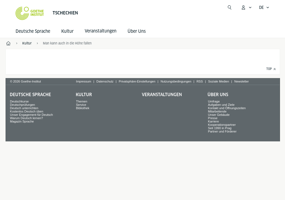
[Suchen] (229, 7)
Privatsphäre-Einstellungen (137, 81)
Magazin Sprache (22, 121)
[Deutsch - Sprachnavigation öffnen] (264, 7)
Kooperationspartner (222, 124)
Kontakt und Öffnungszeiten (227, 108)
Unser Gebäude (219, 114)
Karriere (213, 121)
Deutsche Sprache (33, 31)
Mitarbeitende (217, 111)
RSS (199, 81)
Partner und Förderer (222, 131)
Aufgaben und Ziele (221, 104)
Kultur (67, 31)
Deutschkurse (19, 101)
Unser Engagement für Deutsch (31, 114)
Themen (81, 101)
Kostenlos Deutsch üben (26, 111)
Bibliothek (82, 108)
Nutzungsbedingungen (175, 81)
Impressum (83, 81)
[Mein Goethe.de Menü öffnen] (246, 7)
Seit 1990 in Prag (219, 128)
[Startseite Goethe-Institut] (30, 13)
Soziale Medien (218, 81)
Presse (212, 118)
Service (81, 104)
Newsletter (241, 81)
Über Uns (137, 31)
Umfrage (214, 101)
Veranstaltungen (162, 94)
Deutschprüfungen (22, 104)
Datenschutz (104, 81)
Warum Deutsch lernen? (26, 118)
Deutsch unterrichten (24, 108)
